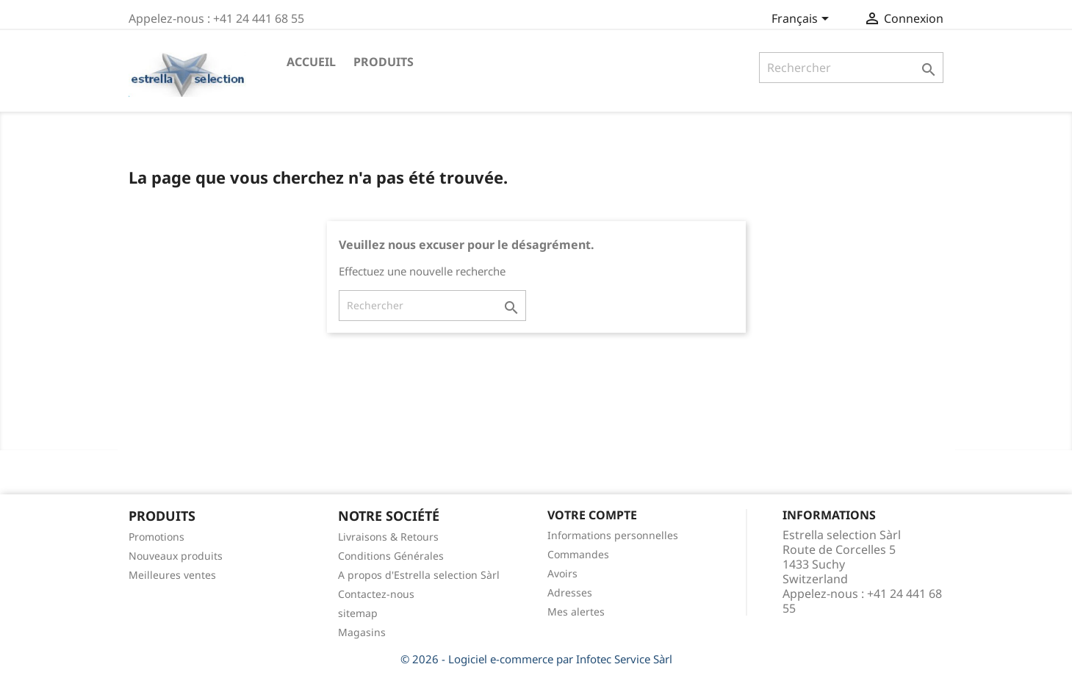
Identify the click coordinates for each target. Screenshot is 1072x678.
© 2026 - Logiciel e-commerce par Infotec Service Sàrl (536, 659)
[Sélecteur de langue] (802, 20)
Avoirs (562, 573)
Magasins (362, 632)
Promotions (156, 537)
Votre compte (592, 515)
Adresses (569, 592)
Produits (383, 62)
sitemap (358, 613)
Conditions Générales (391, 556)
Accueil (311, 62)
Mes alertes (576, 612)
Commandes (578, 554)
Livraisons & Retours (388, 537)
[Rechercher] (851, 67)
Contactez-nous (376, 594)
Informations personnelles (612, 535)
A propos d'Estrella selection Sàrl (419, 575)
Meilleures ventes (172, 575)
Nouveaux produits (176, 556)
